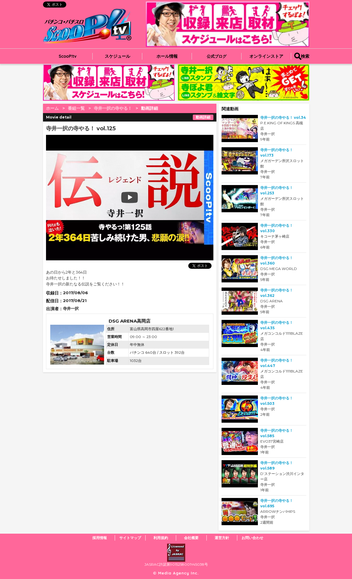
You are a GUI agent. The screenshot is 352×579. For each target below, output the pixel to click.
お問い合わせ (252, 537)
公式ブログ (216, 56)
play (92, 197)
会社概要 (191, 537)
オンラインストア (266, 56)
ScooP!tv (68, 56)
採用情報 (99, 537)
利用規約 (160, 537)
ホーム (52, 108)
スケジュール (117, 56)
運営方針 (222, 537)
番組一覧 (76, 108)
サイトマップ (130, 537)
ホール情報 (167, 56)
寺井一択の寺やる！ (113, 108)
